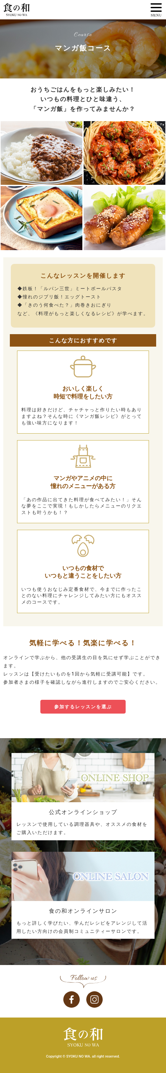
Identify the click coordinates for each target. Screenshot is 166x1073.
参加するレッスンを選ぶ (83, 706)
